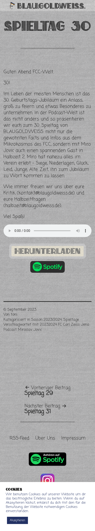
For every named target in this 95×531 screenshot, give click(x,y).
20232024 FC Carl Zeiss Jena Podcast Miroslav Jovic (46, 327)
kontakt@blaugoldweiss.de (45, 193)
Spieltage (71, 320)
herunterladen (47, 251)
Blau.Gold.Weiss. (51, 5)
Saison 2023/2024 (46, 320)
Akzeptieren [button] (17, 520)
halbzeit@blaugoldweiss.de (32, 205)
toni (14, 315)
